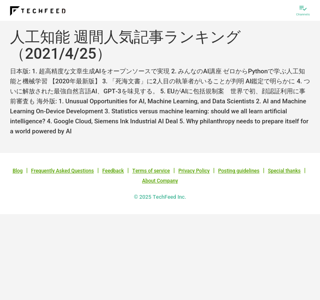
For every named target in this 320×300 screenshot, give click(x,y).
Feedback (113, 171)
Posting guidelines (238, 171)
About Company (160, 181)
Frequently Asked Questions (62, 171)
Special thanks (284, 171)
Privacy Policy (194, 171)
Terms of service (151, 171)
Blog (17, 171)
